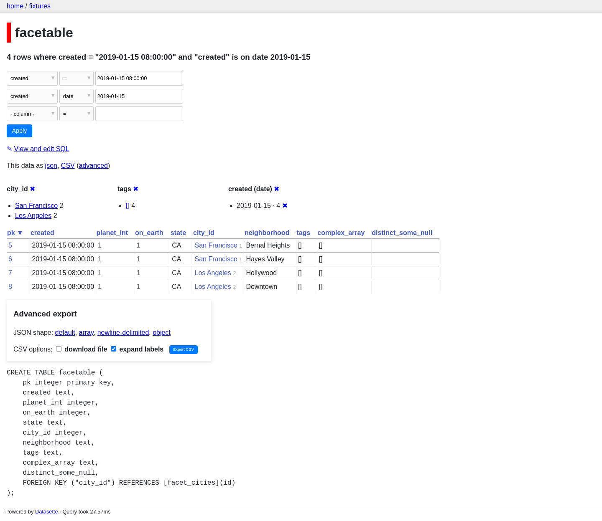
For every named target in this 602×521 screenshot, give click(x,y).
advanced (93, 165)
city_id (203, 232)
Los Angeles (33, 215)
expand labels (137, 349)
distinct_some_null (402, 232)
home (15, 6)
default (65, 332)
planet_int (112, 232)
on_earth (149, 232)
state (178, 232)
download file (81, 349)
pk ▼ (15, 232)
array (86, 332)
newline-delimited (123, 332)
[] (128, 205)
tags (303, 232)
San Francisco (36, 205)
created (42, 232)
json (51, 165)
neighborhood (267, 232)
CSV (68, 165)
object (162, 332)
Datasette (46, 511)
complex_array (341, 232)
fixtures (40, 6)
